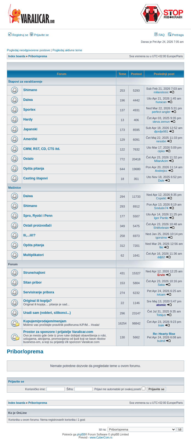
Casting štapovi (35, 178)
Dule (161, 180)
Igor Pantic (161, 218)
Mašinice (14, 187)
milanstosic (161, 92)
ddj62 (161, 257)
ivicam (161, 294)
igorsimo (161, 237)
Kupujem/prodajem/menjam (44, 321)
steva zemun (161, 121)
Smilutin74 (161, 208)
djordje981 (161, 131)
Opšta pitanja (33, 168)
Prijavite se (39, 35)
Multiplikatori (33, 255)
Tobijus (161, 315)
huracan (161, 102)
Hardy (28, 119)
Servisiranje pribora (38, 292)
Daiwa (28, 100)
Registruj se (18, 35)
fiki (161, 247)
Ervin (161, 274)
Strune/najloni (34, 273)
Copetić (161, 198)
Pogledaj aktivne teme (67, 50)
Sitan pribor (32, 282)
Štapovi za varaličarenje (25, 81)
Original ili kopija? (37, 301)
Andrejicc (161, 170)
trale (161, 325)
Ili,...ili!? (29, 235)
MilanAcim (161, 161)
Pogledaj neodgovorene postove (28, 50)
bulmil (161, 340)
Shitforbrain (161, 227)
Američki (30, 139)
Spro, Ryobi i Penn (38, 216)
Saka (161, 284)
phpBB (81, 434)
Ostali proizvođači (37, 225)
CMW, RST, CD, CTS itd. (41, 149)
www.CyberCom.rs (101, 437)
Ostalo (28, 159)
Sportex (29, 110)
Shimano (30, 90)
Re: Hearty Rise (164, 333)
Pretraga (176, 35)
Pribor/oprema (25, 351)
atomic (161, 304)
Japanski (30, 129)
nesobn (161, 141)
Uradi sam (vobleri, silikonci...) (47, 313)
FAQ (159, 35)
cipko (161, 151)
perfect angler (161, 111)
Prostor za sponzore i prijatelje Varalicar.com (58, 332)
